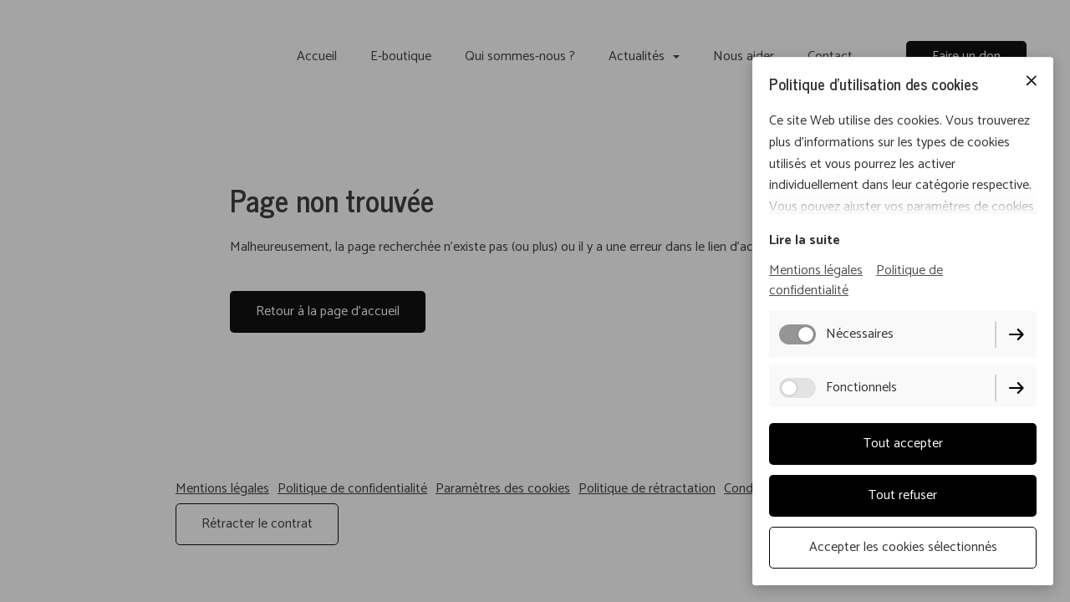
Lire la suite (804, 240)
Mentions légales (816, 270)
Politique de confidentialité (856, 280)
